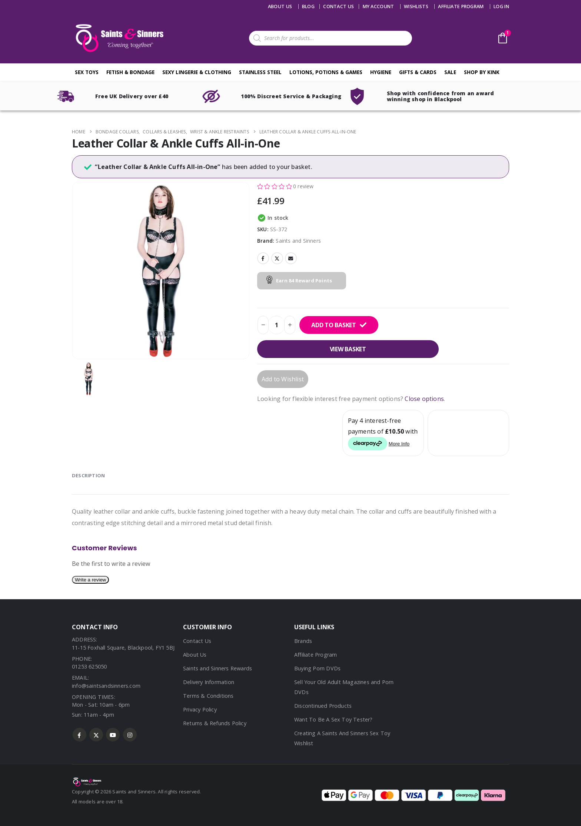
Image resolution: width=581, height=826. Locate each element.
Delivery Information (208, 682)
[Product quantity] (276, 325)
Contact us (338, 6)
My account (378, 6)
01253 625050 (89, 666)
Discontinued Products (323, 705)
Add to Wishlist (283, 379)
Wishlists (416, 6)
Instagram (130, 735)
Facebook (263, 258)
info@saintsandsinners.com (106, 685)
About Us (280, 6)
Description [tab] (88, 475)
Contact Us (197, 640)
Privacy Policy (200, 709)
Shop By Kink (481, 72)
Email (291, 258)
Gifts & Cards (417, 72)
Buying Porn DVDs (317, 668)
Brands (303, 640)
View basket (348, 349)
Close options (424, 399)
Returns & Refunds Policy (214, 723)
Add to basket (333, 325)
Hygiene (380, 72)
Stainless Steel (260, 72)
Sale (450, 72)
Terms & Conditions (208, 695)
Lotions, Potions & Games (325, 72)
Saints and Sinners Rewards (217, 668)
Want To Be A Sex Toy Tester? (333, 719)
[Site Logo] (118, 38)
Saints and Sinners (298, 240)
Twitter (277, 258)
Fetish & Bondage (130, 72)
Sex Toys (87, 72)
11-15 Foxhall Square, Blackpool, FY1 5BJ (123, 647)
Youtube (113, 735)
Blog (308, 6)
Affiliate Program (461, 6)
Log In (501, 6)
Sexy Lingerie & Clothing (196, 72)
